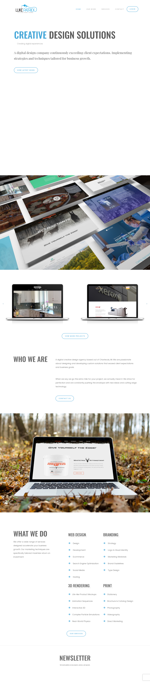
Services (106, 9)
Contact (119, 9)
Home (78, 9)
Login (132, 9)
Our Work (91, 9)
